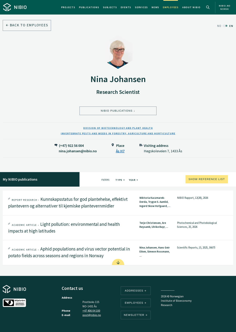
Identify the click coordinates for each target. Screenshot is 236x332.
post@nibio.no (91, 315)
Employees (171, 7)
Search (207, 7)
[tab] (118, 202)
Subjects (110, 7)
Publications (89, 7)
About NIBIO (191, 7)
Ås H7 (120, 151)
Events (126, 7)
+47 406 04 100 (91, 310)
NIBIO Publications (117, 110)
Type (120, 180)
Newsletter (136, 314)
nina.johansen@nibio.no (78, 151)
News (155, 7)
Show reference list (206, 179)
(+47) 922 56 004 (71, 145)
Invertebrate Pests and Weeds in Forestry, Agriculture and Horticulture (118, 133)
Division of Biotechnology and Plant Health (118, 128)
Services (141, 7)
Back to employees (27, 25)
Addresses (136, 290)
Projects (68, 7)
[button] (118, 202)
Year (133, 180)
